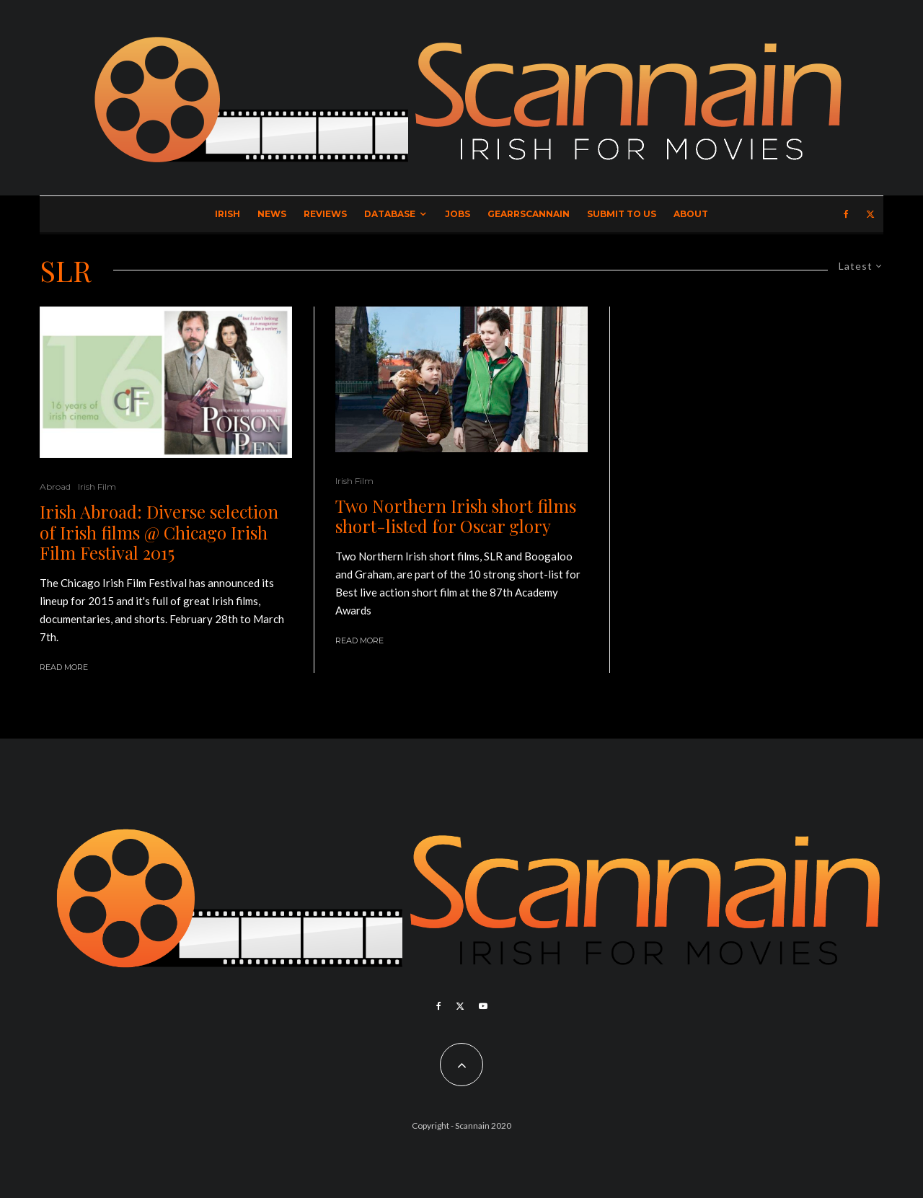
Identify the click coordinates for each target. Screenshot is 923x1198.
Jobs (457, 213)
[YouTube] (483, 1006)
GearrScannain (528, 213)
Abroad (55, 486)
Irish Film (97, 486)
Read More (64, 667)
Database (389, 213)
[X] (870, 214)
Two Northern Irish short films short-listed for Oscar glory (455, 516)
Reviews (325, 213)
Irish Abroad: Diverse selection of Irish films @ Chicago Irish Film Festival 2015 (159, 532)
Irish (227, 213)
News (271, 213)
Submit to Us (621, 213)
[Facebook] (846, 214)
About (691, 213)
